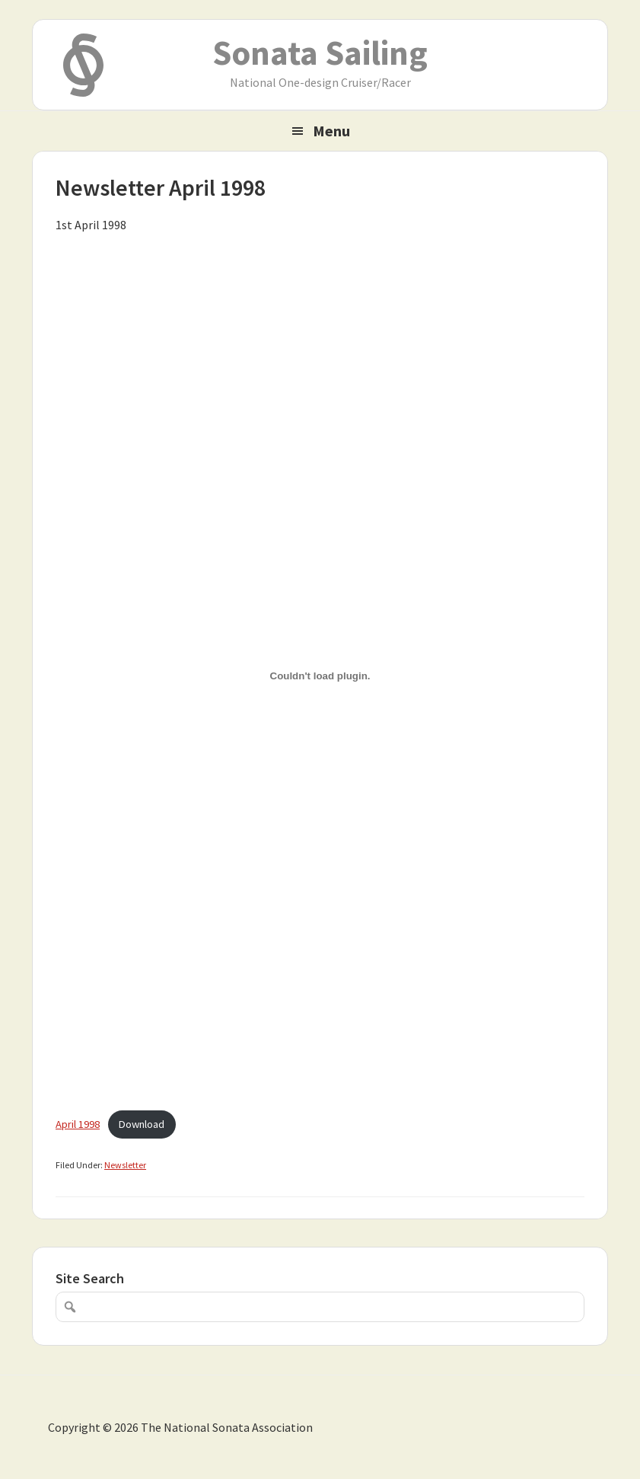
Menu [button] (331, 130)
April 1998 (78, 1124)
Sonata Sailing (320, 52)
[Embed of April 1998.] (320, 675)
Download (141, 1124)
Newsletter (125, 1165)
